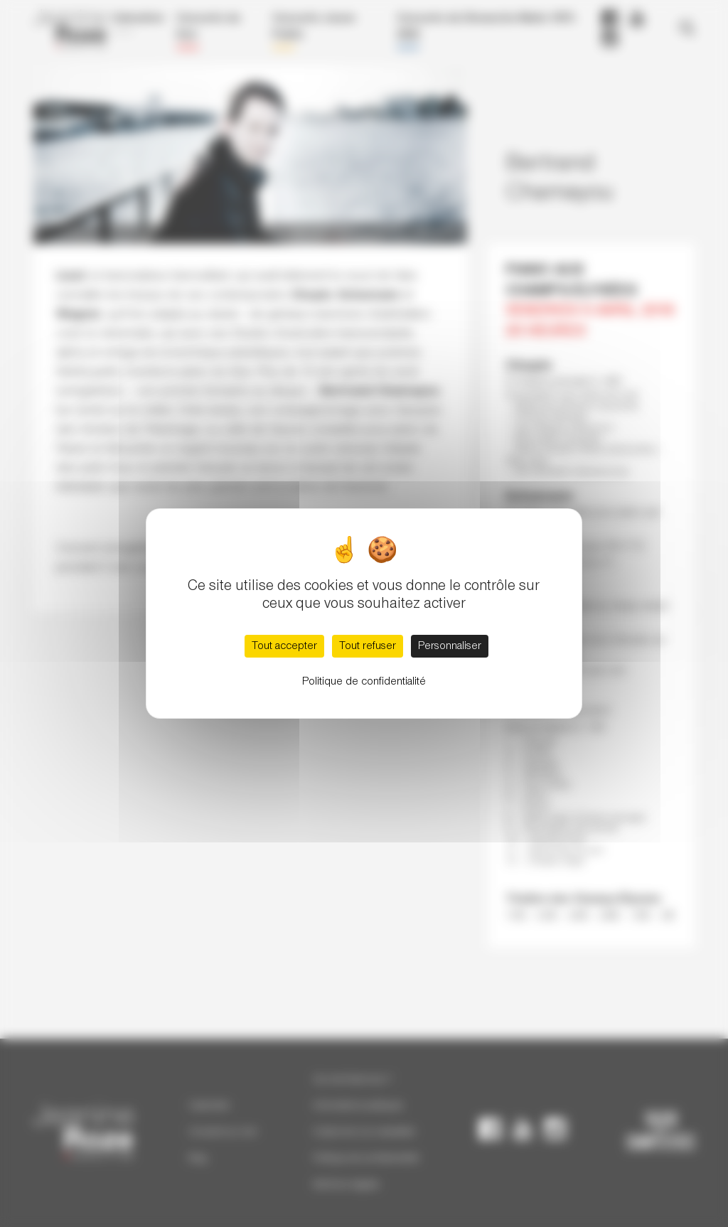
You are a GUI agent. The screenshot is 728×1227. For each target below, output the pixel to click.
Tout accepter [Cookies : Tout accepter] (284, 646)
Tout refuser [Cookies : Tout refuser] (367, 646)
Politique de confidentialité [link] (364, 682)
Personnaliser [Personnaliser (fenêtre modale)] (449, 646)
